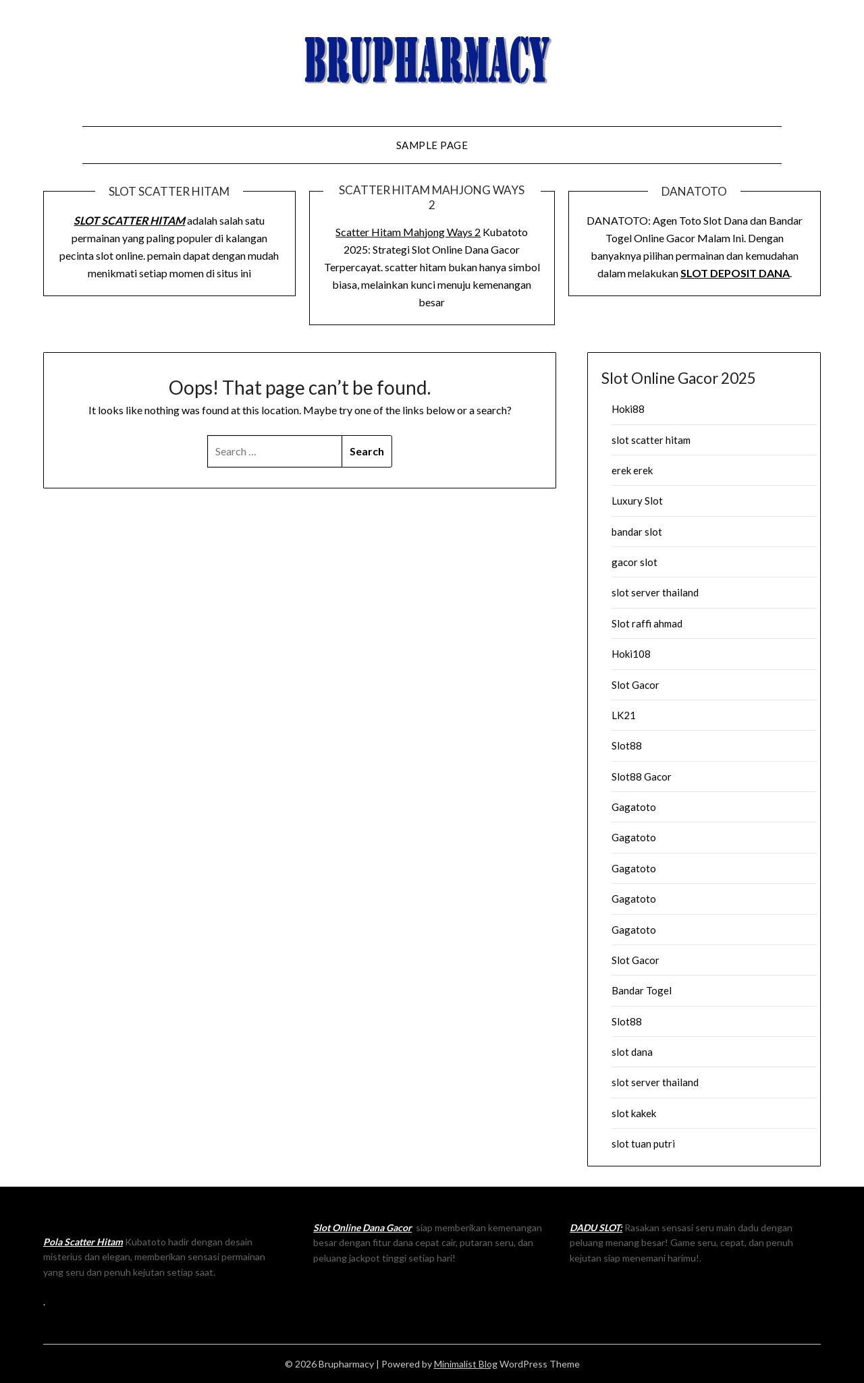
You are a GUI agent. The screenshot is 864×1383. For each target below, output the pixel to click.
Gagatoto (634, 807)
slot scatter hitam (651, 440)
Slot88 (627, 745)
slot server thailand (655, 592)
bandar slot (637, 532)
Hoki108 (631, 654)
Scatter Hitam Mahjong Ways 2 (408, 231)
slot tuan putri (643, 1143)
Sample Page (432, 145)
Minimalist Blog (465, 1364)
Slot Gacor (635, 685)
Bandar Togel (642, 990)
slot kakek (634, 1113)
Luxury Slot (637, 501)
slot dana (632, 1052)
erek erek (632, 470)
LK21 (624, 715)
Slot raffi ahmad (647, 623)
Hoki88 (628, 409)
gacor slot (634, 562)
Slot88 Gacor (642, 776)
